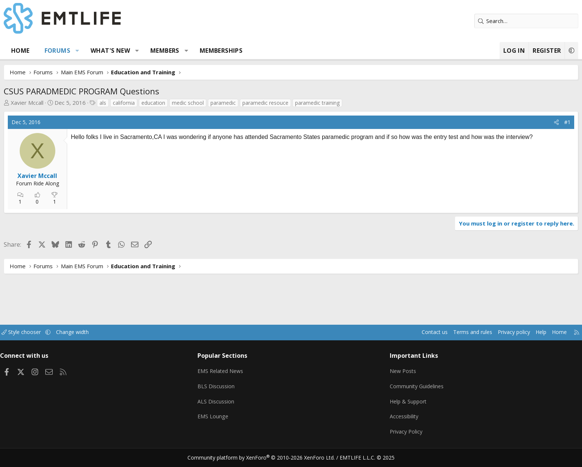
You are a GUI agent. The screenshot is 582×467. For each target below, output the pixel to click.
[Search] (475, 21)
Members (216, 50)
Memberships (272, 50)
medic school (239, 102)
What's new (162, 50)
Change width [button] (134, 339)
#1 (516, 122)
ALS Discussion (236, 404)
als (154, 102)
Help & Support (391, 404)
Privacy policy (452, 339)
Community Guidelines (400, 390)
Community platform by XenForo (266, 458)
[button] (129, 50)
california (175, 102)
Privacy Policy (389, 433)
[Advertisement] (182, 203)
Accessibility (387, 419)
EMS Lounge (233, 419)
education (205, 102)
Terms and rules (408, 339)
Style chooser (80, 339)
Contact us (368, 339)
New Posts (386, 375)
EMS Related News (241, 375)
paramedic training (369, 102)
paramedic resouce (317, 102)
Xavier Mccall (78, 102)
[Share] (505, 122)
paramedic (274, 102)
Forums (109, 50)
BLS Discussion (236, 390)
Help (481, 339)
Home (72, 50)
